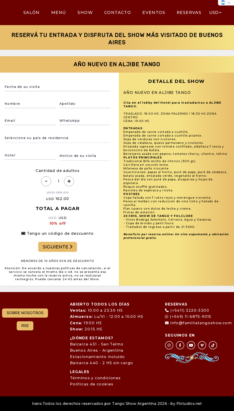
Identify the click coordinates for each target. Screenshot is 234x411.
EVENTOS (153, 12)
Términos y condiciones (95, 378)
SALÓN (31, 12)
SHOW (85, 12)
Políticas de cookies (92, 384)
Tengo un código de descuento (57, 233)
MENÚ (58, 12)
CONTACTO (117, 12)
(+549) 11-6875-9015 (188, 316)
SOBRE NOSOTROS (25, 313)
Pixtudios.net (189, 403)
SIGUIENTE (57, 247)
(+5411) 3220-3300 (189, 310)
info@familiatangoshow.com (201, 323)
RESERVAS (189, 12)
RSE (25, 326)
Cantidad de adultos (58, 171)
